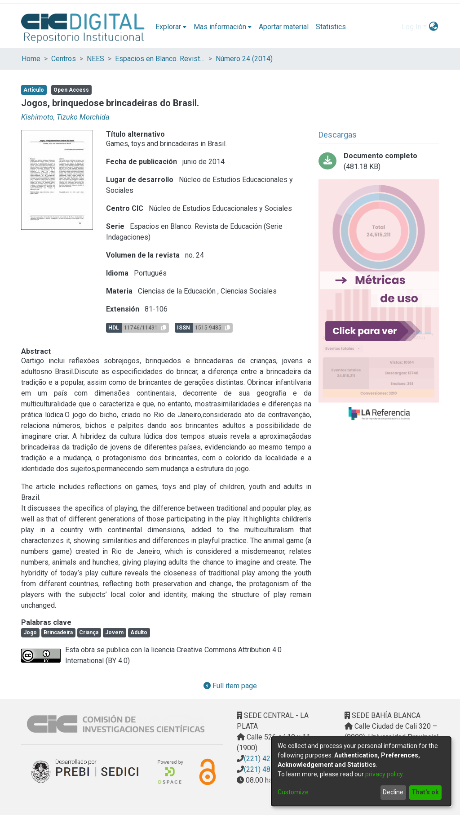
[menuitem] (171, 27)
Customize (293, 792)
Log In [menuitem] (411, 26)
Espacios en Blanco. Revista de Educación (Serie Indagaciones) (160, 58)
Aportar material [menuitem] (284, 26)
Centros (63, 58)
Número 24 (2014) (244, 58)
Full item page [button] (230, 685)
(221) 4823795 (267, 769)
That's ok (425, 792)
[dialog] (361, 771)
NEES (95, 58)
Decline (393, 792)
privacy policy (383, 774)
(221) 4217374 (267, 758)
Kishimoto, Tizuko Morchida (65, 117)
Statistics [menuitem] (331, 26)
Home (31, 58)
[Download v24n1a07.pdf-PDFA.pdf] (378, 161)
